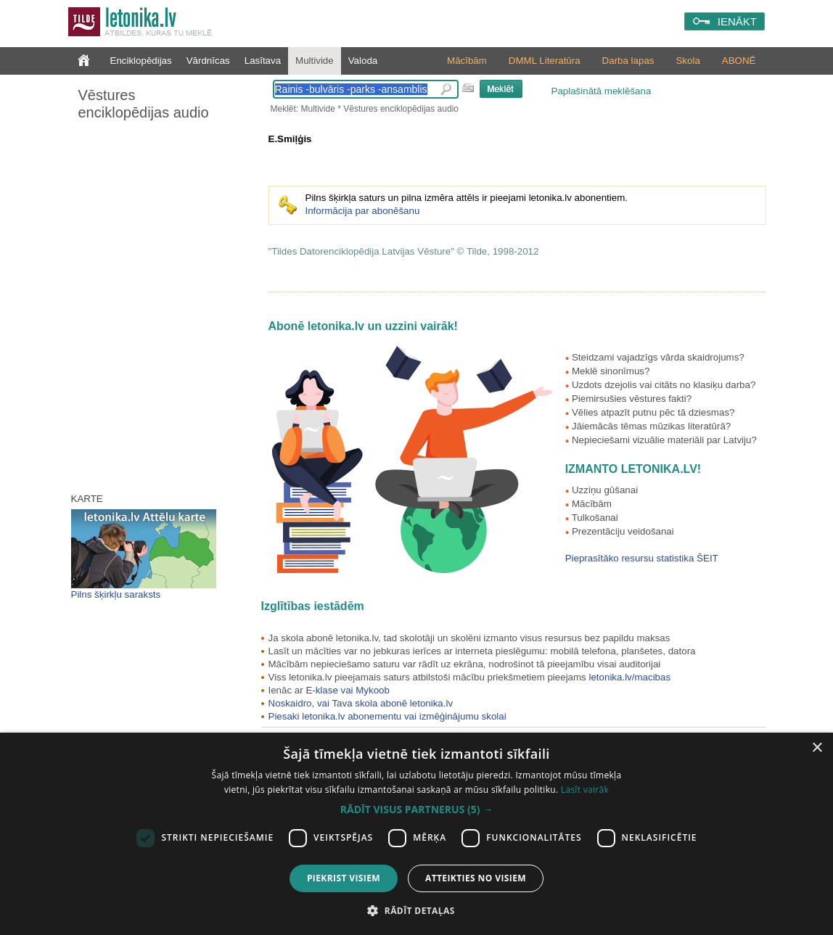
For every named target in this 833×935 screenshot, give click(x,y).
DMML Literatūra (544, 60)
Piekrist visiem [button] (343, 878)
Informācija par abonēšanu (362, 210)
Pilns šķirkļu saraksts (116, 594)
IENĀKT (737, 21)
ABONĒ (739, 60)
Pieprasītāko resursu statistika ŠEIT (641, 558)
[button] (416, 809)
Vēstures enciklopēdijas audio (143, 103)
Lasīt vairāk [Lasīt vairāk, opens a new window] (585, 789)
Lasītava (263, 60)
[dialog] (416, 834)
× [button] (816, 748)
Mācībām (467, 60)
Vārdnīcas (208, 60)
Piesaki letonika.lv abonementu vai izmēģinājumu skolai (387, 716)
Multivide (314, 60)
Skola (687, 60)
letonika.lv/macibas (629, 677)
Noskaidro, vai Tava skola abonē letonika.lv (361, 703)
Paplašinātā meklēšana (601, 91)
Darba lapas (628, 60)
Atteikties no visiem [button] (475, 878)
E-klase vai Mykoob (347, 690)
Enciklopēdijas (141, 60)
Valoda (363, 60)
